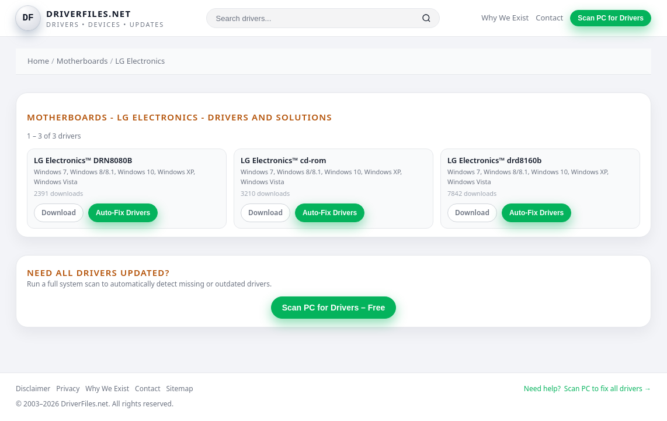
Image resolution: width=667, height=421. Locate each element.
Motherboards (82, 61)
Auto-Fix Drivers (123, 213)
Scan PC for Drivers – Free (333, 307)
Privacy (67, 389)
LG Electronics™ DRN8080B (83, 160)
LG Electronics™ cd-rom (283, 160)
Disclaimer (33, 389)
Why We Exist (505, 17)
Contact (549, 17)
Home (38, 61)
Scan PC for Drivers (611, 18)
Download (58, 213)
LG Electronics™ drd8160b (494, 160)
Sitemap (179, 389)
